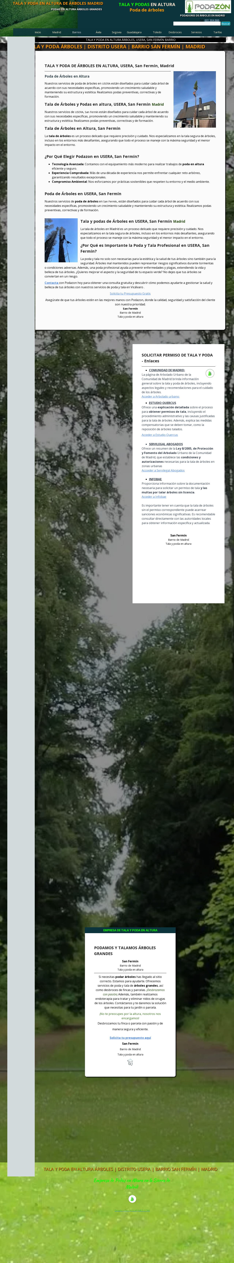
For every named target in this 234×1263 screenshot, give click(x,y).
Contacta (52, 283)
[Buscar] (197, 24)
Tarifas (217, 32)
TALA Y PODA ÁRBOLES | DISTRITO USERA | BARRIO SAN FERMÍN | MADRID (116, 46)
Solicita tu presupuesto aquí (130, 1038)
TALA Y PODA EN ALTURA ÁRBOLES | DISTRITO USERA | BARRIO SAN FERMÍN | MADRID (130, 1169)
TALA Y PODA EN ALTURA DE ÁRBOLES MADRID (58, 3)
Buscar (226, 23)
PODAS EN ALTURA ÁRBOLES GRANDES (76, 9)
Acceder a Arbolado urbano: (161, 396)
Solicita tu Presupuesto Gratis (130, 294)
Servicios (196, 32)
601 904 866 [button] (212, 20)
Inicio (38, 32)
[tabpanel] (209, 20)
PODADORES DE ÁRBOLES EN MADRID (202, 15)
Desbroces (175, 32)
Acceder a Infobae (154, 497)
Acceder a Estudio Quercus (160, 435)
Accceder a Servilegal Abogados (163, 470)
